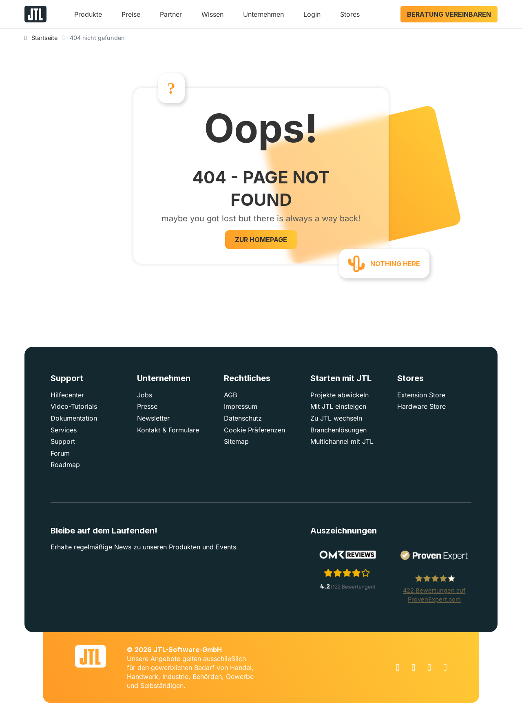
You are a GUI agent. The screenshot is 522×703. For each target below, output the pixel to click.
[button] (88, 17)
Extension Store (421, 395)
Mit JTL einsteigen (338, 406)
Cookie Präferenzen (254, 430)
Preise (131, 14)
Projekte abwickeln (339, 395)
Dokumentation (74, 418)
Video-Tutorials (74, 406)
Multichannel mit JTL (342, 441)
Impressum (240, 406)
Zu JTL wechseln (336, 418)
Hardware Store (421, 406)
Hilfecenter (67, 395)
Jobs (144, 395)
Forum (60, 453)
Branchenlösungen (338, 430)
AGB (230, 395)
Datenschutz (243, 418)
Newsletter (153, 418)
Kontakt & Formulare (168, 430)
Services (64, 430)
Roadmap (65, 465)
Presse (147, 406)
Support (63, 441)
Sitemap (236, 441)
